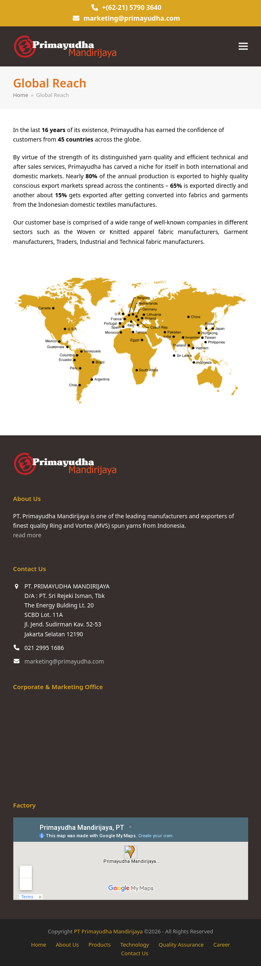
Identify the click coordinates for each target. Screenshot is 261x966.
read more (27, 535)
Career (221, 944)
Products (100, 944)
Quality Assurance (181, 944)
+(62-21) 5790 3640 (131, 7)
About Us (67, 944)
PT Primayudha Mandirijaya (108, 931)
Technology (134, 944)
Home (38, 944)
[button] (243, 46)
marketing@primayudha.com (132, 18)
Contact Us (134, 953)
